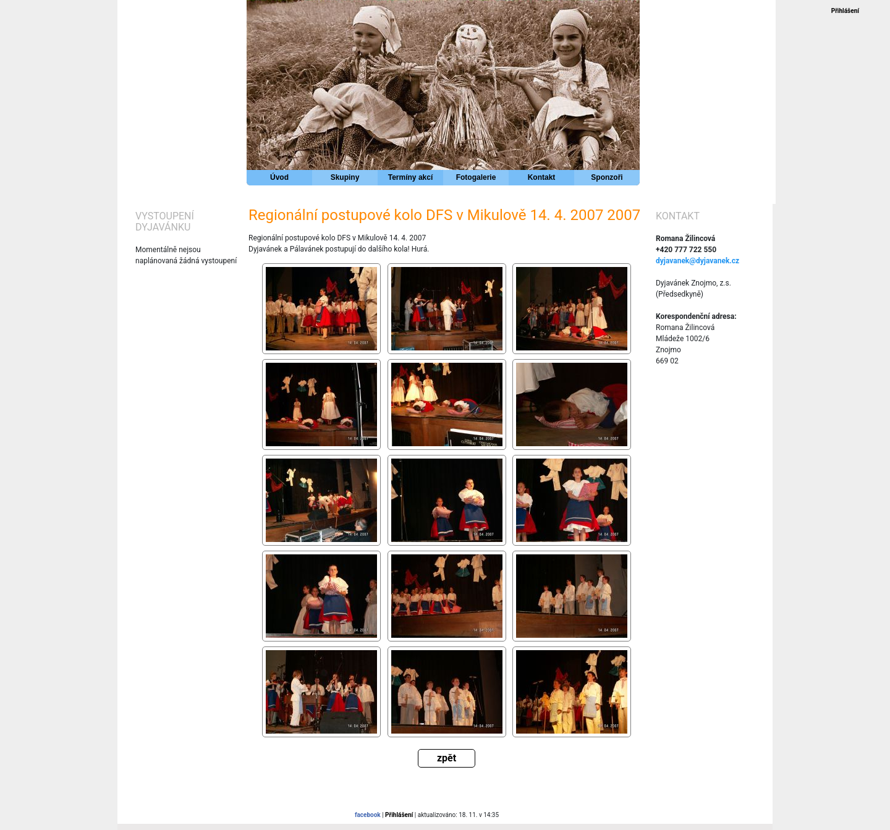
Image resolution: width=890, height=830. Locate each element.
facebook (368, 814)
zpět (446, 758)
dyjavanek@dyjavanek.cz (697, 260)
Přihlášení (845, 10)
